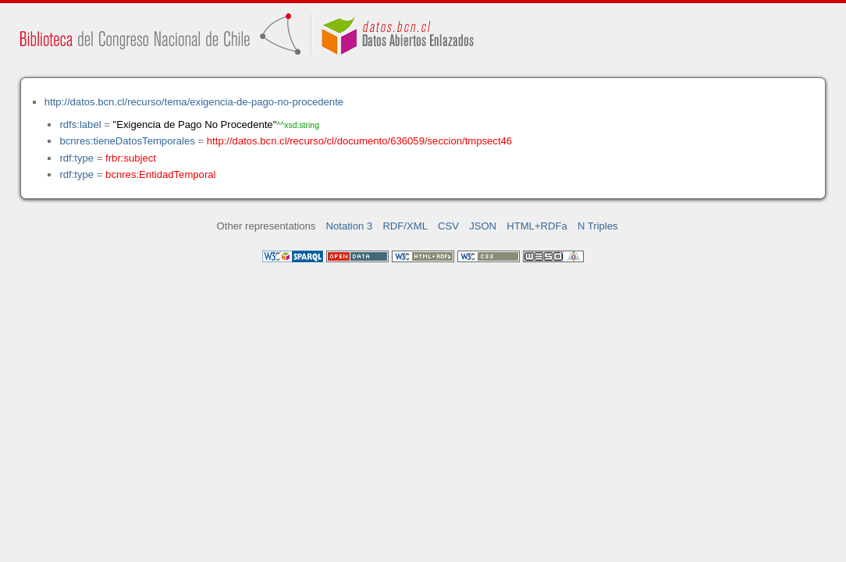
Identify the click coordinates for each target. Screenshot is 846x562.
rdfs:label (80, 124)
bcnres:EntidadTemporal (160, 174)
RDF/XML (405, 226)
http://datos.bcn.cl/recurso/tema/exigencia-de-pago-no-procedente (193, 102)
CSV (448, 226)
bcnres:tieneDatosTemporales (126, 141)
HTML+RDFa (537, 226)
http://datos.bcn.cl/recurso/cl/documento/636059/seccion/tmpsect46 (359, 141)
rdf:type (76, 158)
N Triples (598, 226)
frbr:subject (130, 158)
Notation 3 (349, 226)
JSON (482, 226)
